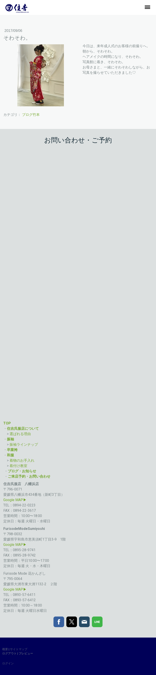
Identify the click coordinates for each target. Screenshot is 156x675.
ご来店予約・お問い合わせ (29, 476)
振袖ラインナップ (24, 444)
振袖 (10, 439)
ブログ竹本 (31, 115)
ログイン (8, 663)
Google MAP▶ (15, 500)
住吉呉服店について (23, 428)
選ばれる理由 (21, 434)
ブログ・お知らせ (22, 471)
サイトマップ (18, 649)
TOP (7, 423)
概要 (5, 649)
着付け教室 (19, 466)
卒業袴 (12, 450)
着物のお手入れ (22, 460)
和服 (10, 455)
